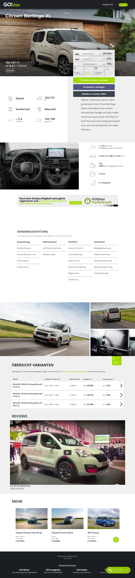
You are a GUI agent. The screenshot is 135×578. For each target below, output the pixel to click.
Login (123, 5)
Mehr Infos (75, 203)
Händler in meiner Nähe (94, 94)
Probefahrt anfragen (94, 87)
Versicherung (90, 64)
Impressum (62, 556)
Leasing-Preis (108, 379)
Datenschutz (73, 556)
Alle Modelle (67, 558)
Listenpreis (88, 54)
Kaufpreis (87, 379)
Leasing (87, 59)
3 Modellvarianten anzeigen (94, 80)
